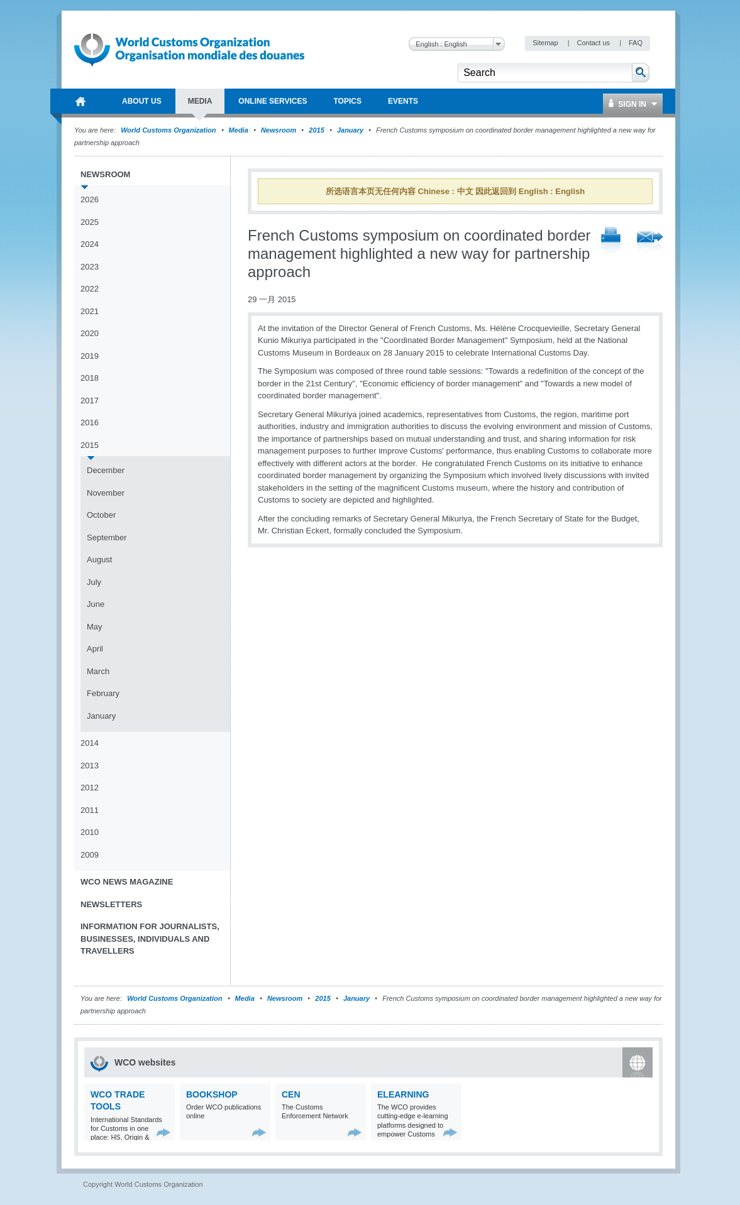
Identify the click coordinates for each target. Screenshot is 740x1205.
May (94, 626)
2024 (89, 244)
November (105, 493)
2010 (89, 832)
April (95, 648)
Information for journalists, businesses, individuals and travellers (149, 939)
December (105, 470)
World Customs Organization (169, 130)
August (99, 559)
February (103, 693)
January (350, 130)
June (95, 604)
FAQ (636, 42)
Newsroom (278, 130)
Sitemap (546, 42)
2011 (89, 810)
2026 (89, 199)
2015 (316, 130)
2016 (89, 422)
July (94, 582)
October (101, 515)
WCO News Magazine (126, 881)
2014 (89, 743)
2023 (89, 266)
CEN (291, 1094)
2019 (89, 356)
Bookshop (212, 1094)
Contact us (594, 42)
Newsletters (111, 904)
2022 (89, 288)
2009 (89, 854)
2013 (89, 765)
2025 (89, 222)
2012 (89, 787)
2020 (89, 333)
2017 (89, 400)
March (98, 671)
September (107, 537)
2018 (89, 378)
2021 (89, 311)
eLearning (403, 1094)
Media (238, 130)
